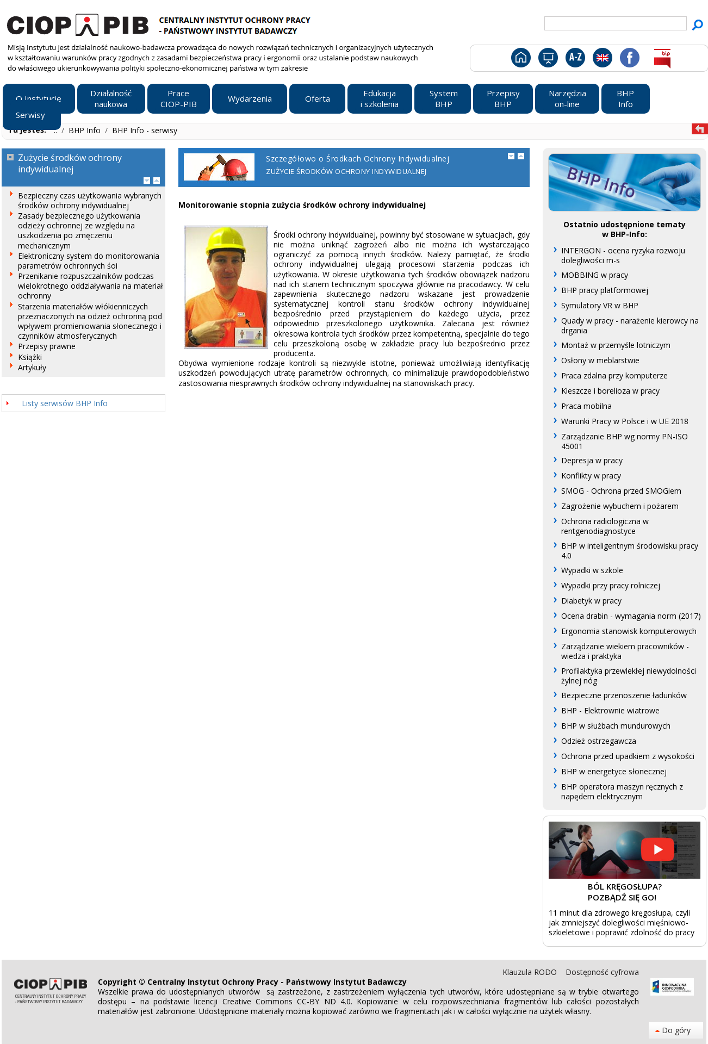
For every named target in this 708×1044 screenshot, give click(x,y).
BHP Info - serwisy (144, 130)
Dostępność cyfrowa (602, 972)
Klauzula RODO (530, 972)
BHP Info (86, 130)
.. (56, 130)
